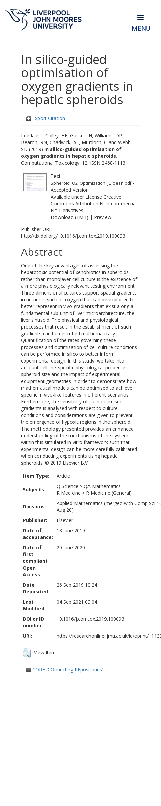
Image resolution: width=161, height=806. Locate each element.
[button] (27, 653)
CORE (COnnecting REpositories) (65, 669)
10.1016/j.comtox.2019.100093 (90, 619)
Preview (102, 217)
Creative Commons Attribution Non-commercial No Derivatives (94, 204)
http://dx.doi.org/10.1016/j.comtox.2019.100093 (73, 236)
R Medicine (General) (109, 493)
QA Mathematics (102, 486)
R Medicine (69, 493)
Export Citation (45, 118)
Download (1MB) (69, 217)
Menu (141, 28)
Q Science (67, 486)
